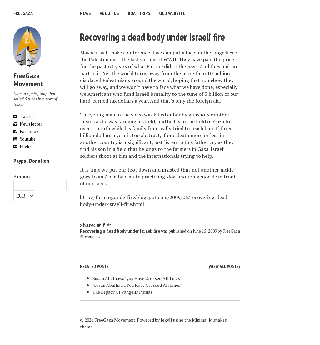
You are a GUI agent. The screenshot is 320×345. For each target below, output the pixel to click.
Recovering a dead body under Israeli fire (152, 37)
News (85, 13)
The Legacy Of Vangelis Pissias (122, 292)
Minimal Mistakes (209, 320)
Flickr (22, 146)
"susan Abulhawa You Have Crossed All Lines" (137, 285)
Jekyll (166, 320)
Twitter (23, 116)
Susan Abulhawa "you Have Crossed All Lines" (137, 278)
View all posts (224, 266)
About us (109, 13)
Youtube (24, 139)
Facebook (26, 131)
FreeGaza (23, 13)
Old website (172, 13)
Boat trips (139, 13)
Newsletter (27, 124)
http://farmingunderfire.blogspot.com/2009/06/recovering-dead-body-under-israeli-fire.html (154, 201)
